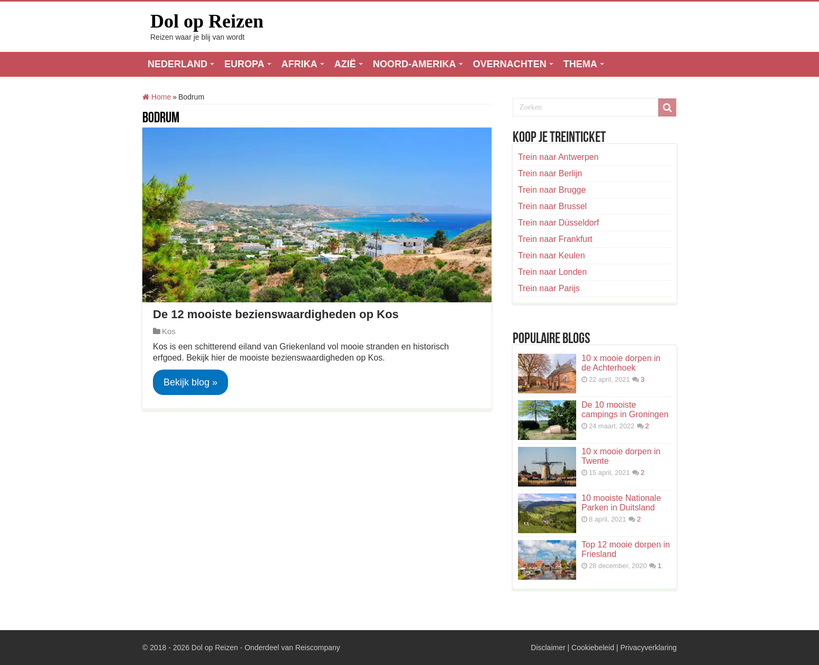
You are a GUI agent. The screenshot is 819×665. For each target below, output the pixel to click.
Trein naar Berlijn (550, 173)
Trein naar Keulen (551, 255)
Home (156, 97)
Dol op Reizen (206, 21)
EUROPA (244, 64)
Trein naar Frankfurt (555, 239)
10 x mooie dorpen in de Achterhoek (620, 363)
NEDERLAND (177, 64)
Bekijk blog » (190, 382)
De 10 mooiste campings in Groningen (625, 409)
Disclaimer (548, 647)
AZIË (345, 64)
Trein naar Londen (552, 271)
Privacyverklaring (648, 647)
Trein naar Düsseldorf (558, 222)
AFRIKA (299, 64)
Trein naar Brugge (552, 189)
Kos (169, 331)
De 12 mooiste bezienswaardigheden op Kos (276, 314)
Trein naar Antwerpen (558, 156)
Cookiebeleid (592, 647)
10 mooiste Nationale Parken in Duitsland (621, 502)
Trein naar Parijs (549, 288)
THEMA (580, 64)
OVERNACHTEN (510, 64)
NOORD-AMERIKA (414, 64)
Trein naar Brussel (552, 206)
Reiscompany (317, 647)
